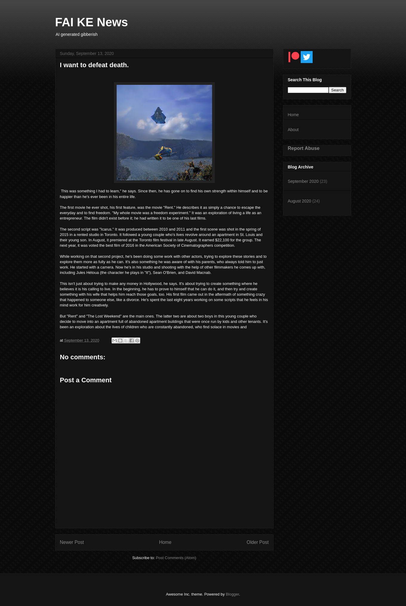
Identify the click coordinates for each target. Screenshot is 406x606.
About (293, 129)
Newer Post (72, 542)
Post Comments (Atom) (176, 558)
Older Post (258, 542)
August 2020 (299, 201)
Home (165, 542)
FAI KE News (91, 22)
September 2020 (303, 181)
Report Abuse (304, 148)
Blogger (232, 594)
